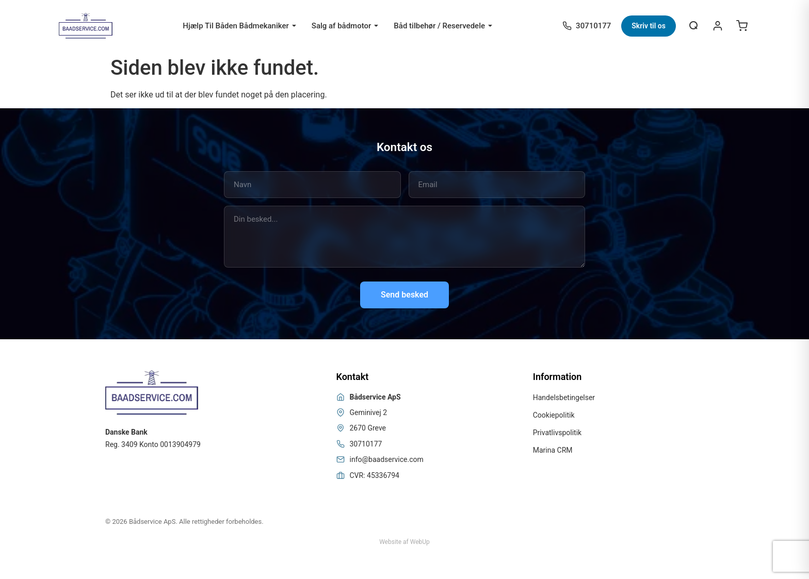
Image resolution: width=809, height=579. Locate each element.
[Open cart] (742, 26)
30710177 (366, 444)
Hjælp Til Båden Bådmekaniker (236, 25)
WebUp (420, 541)
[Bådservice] (85, 26)
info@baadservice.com (387, 459)
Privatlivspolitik (557, 432)
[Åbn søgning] (694, 26)
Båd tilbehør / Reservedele (439, 25)
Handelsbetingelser (564, 397)
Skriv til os (649, 26)
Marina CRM (553, 450)
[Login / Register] (717, 26)
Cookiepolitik (554, 415)
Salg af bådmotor (341, 25)
